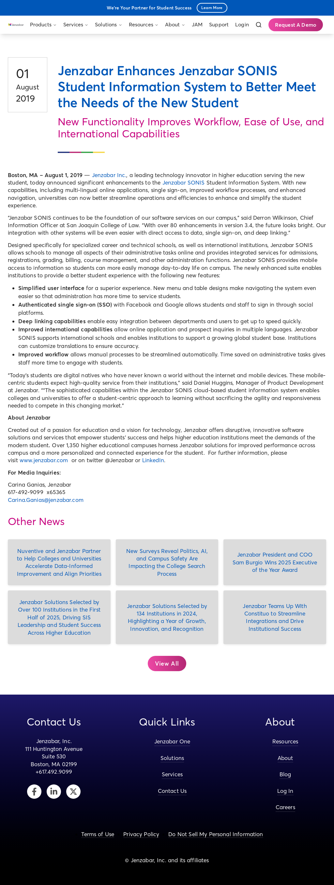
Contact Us (172, 790)
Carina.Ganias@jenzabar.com (46, 499)
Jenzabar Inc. (109, 175)
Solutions (108, 24)
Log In (285, 790)
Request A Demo (295, 24)
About (175, 24)
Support (219, 24)
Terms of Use (97, 834)
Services (75, 24)
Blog (285, 774)
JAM (197, 24)
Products (43, 24)
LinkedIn (153, 460)
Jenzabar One (172, 741)
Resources (144, 24)
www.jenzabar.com (44, 460)
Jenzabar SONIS (183, 182)
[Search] (258, 24)
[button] (167, 663)
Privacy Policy (141, 834)
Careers (285, 807)
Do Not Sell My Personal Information (215, 834)
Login (242, 24)
